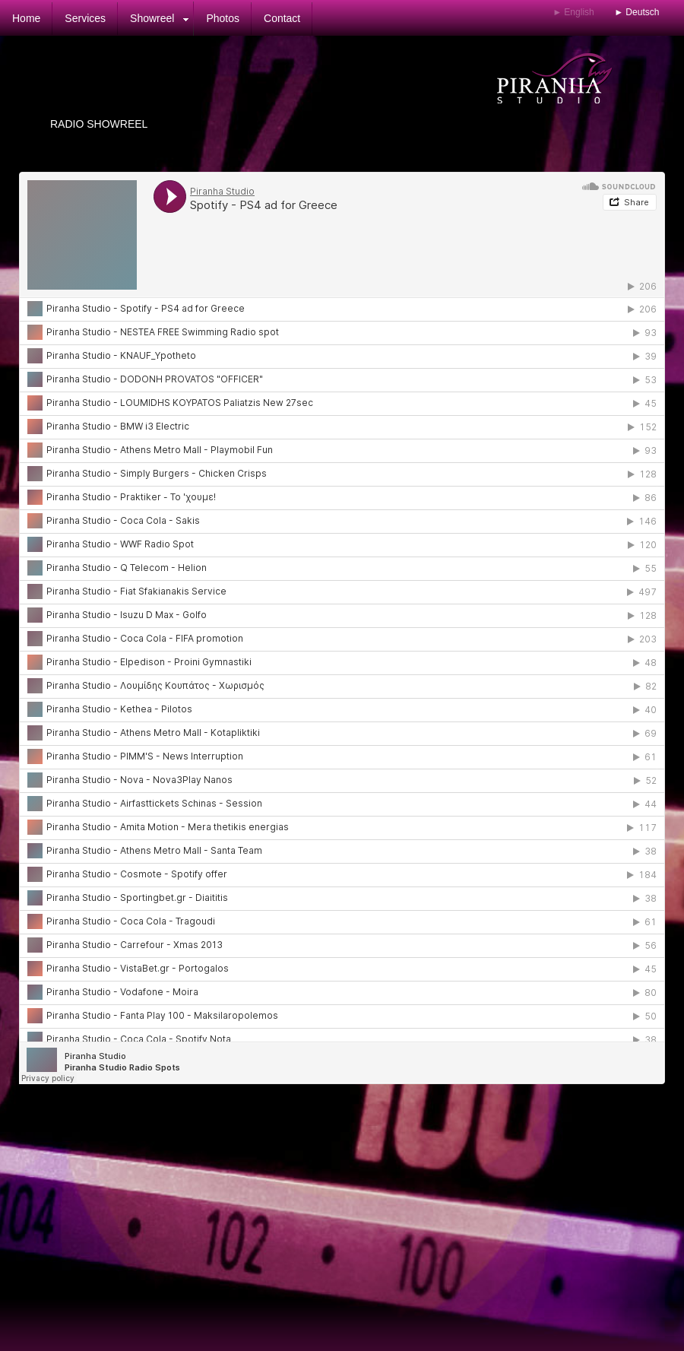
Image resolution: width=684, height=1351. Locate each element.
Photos (222, 18)
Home (26, 18)
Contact (282, 18)
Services (85, 18)
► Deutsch (636, 12)
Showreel (152, 18)
